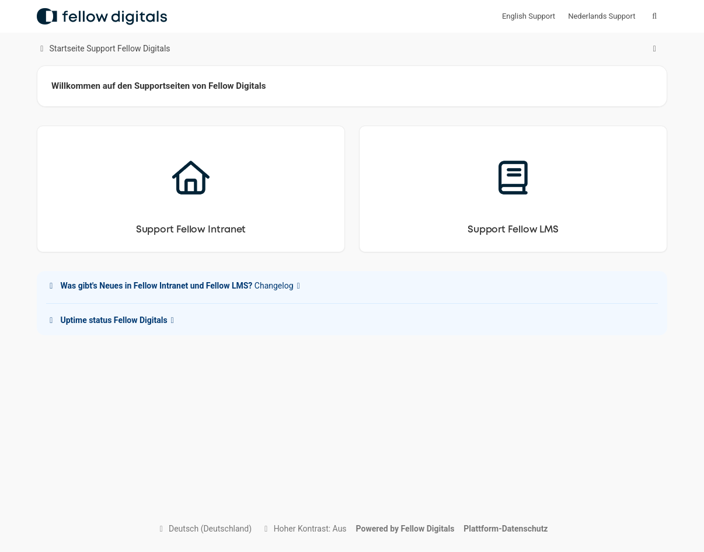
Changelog (175, 285)
